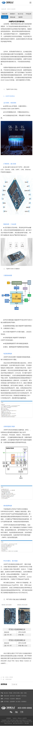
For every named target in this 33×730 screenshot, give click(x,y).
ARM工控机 (16, 693)
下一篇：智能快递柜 (6, 679)
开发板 (9, 577)
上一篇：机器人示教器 (7, 677)
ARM (17, 582)
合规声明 (24, 718)
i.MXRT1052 (20, 67)
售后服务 (18, 695)
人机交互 (29, 331)
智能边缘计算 (12, 17)
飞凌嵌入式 (24, 574)
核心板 (7, 167)
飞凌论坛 (14, 718)
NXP (7, 67)
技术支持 (12, 695)
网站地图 (27, 723)
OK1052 (3, 577)
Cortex (7, 80)
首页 (8, 9)
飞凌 (7, 89)
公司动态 (6, 698)
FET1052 (11, 89)
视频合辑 (18, 698)
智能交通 (4, 14)
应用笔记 (29, 658)
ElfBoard (20, 718)
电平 (10, 322)
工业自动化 (4, 17)
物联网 (20, 17)
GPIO (20, 167)
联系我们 (23, 701)
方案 (10, 39)
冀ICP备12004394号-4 (18, 723)
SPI (25, 227)
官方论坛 (23, 695)
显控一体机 (24, 693)
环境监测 (28, 14)
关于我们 (6, 701)
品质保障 (12, 701)
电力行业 (20, 14)
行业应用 (12, 9)
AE (8, 230)
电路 (16, 320)
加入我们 (18, 701)
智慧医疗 (12, 14)
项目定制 (6, 695)
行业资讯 (12, 698)
